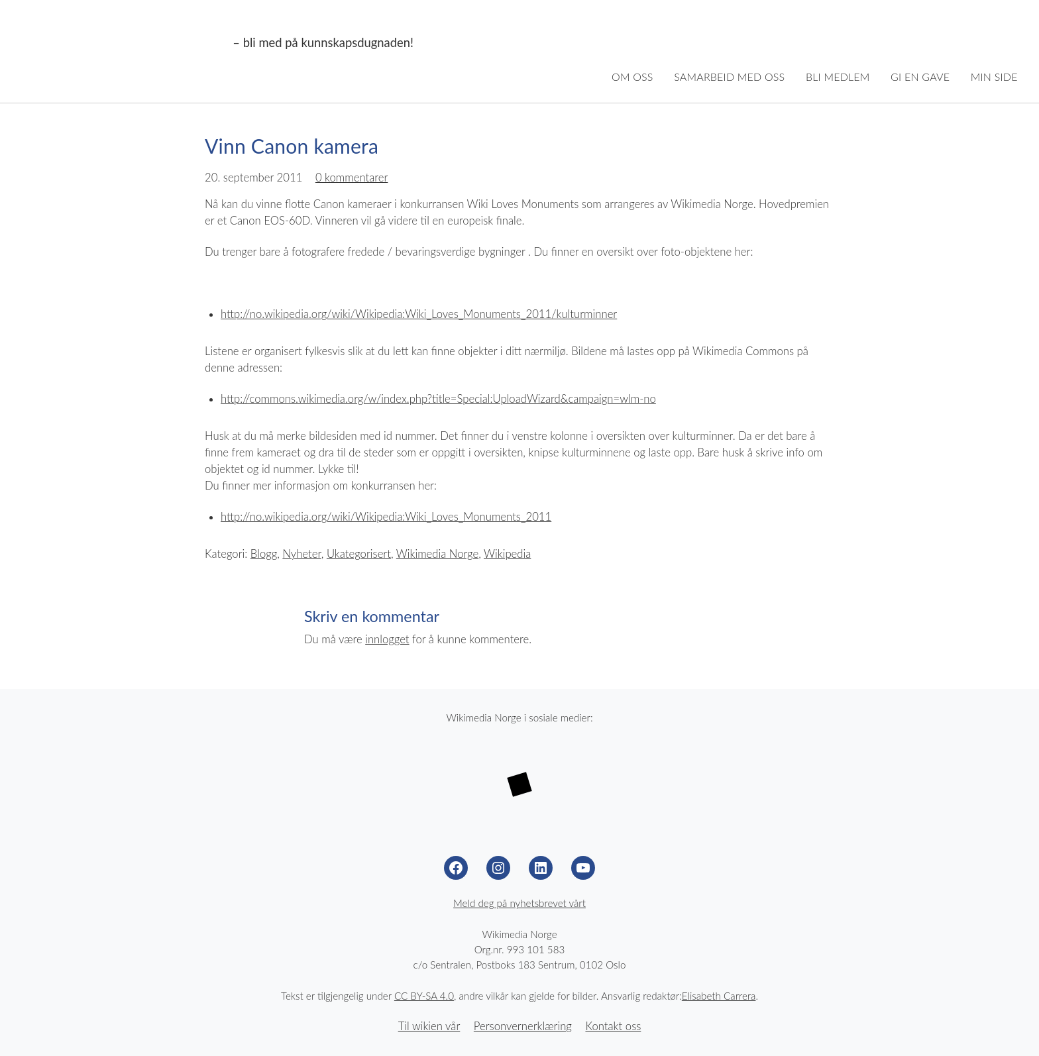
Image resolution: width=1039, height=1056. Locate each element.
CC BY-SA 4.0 (424, 996)
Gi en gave (920, 76)
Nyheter (301, 553)
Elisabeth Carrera (719, 996)
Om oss (632, 76)
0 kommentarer (351, 177)
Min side (994, 76)
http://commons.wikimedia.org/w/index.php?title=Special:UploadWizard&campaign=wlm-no (438, 398)
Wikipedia (507, 553)
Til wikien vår (429, 1026)
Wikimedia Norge (124, 43)
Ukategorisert (359, 553)
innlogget (387, 639)
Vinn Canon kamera (291, 146)
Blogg (263, 553)
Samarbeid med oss (729, 76)
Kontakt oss (613, 1026)
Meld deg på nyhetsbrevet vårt (519, 903)
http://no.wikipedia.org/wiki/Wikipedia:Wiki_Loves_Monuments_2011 (386, 516)
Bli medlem (838, 76)
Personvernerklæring (523, 1026)
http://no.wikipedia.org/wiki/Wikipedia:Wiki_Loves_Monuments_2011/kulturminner (419, 314)
